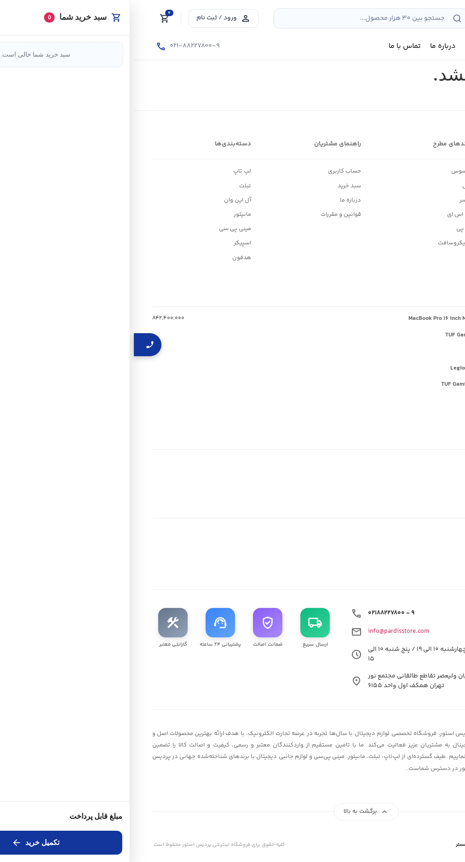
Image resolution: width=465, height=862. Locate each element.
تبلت (111, 186)
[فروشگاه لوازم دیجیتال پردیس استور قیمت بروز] (396, 16)
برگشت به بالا (232, 811)
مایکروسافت (320, 243)
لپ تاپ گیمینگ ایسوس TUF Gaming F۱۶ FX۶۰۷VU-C (379, 335)
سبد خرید (215, 186)
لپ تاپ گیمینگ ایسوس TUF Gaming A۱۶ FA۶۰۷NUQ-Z (377, 384)
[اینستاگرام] (437, 561)
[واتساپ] (388, 561)
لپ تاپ (108, 171)
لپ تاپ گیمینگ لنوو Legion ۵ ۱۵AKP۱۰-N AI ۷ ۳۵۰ (381, 368)
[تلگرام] (413, 561)
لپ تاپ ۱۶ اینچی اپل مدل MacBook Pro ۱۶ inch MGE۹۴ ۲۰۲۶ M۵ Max (361, 318)
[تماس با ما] (54, 46)
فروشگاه (435, 171)
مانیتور (108, 214)
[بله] (364, 561)
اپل (332, 186)
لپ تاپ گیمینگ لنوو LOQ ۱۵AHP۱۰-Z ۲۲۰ (394, 401)
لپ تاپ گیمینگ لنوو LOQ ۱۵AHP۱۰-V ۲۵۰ (394, 351)
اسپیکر (108, 243)
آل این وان (103, 200)
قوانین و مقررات (207, 214)
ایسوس (327, 171)
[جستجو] (323, 18)
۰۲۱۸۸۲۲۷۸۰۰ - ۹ (257, 613)
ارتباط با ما (433, 200)
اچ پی (329, 228)
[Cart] (31, 18)
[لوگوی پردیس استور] (401, 751)
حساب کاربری (210, 171)
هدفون (107, 257)
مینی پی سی (101, 228)
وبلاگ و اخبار (431, 186)
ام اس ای (325, 214)
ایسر (331, 200)
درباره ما (216, 200)
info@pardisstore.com (264, 631)
